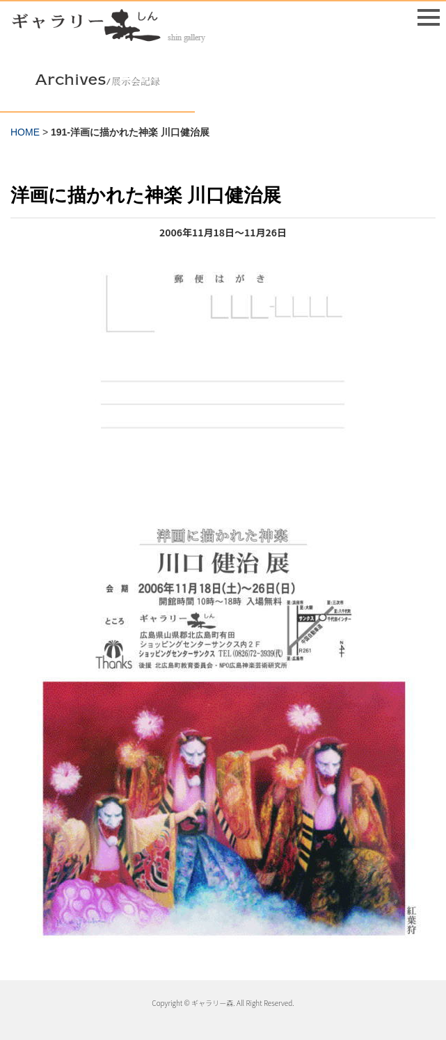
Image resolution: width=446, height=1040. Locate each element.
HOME (25, 132)
